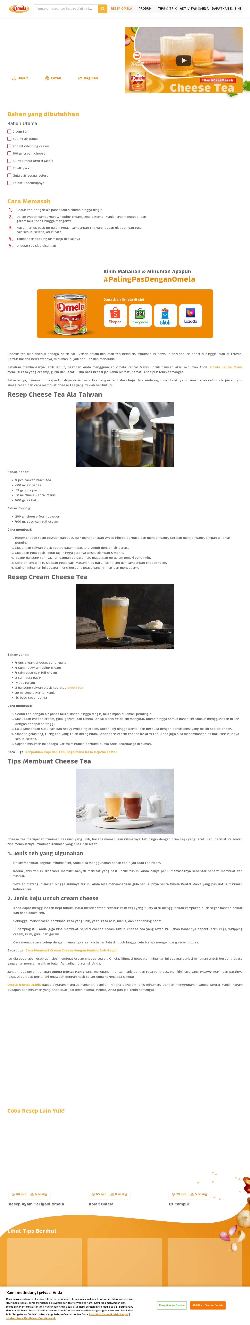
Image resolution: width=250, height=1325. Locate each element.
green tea (75, 688)
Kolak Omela (101, 1204)
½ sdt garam (22, 168)
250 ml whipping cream (31, 146)
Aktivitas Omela (194, 8)
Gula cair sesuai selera (30, 176)
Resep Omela (121, 8)
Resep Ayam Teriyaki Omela (36, 1204)
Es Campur (179, 1204)
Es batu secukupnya (28, 183)
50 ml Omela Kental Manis (33, 161)
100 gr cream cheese (29, 154)
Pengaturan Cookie (172, 1305)
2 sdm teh (20, 132)
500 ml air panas (25, 139)
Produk (144, 8)
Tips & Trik (167, 8)
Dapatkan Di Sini (226, 8)
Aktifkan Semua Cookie (207, 1305)
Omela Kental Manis (226, 367)
